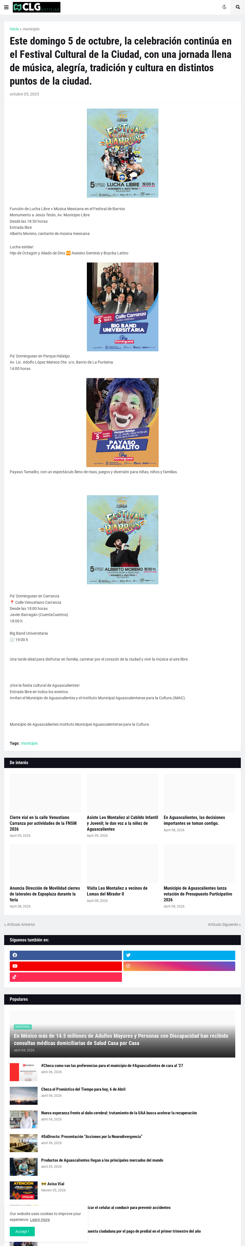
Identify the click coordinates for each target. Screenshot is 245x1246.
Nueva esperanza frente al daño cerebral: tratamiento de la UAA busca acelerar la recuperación (119, 1112)
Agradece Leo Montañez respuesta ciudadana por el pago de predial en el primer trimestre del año (121, 1231)
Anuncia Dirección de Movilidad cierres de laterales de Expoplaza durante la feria (45, 894)
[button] (6, 7)
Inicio (14, 29)
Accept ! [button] (22, 1231)
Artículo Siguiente (223, 924)
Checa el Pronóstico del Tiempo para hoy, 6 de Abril (83, 1089)
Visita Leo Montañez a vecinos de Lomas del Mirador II (117, 891)
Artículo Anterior (21, 924)
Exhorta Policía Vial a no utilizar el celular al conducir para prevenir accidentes (106, 1207)
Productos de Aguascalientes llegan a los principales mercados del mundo (102, 1160)
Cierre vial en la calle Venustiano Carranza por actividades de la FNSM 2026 (43, 823)
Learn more (40, 1219)
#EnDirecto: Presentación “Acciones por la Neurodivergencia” (92, 1136)
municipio (31, 29)
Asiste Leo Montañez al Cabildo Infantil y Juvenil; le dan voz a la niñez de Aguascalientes (122, 823)
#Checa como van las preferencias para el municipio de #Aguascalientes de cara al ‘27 (112, 1065)
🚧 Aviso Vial (52, 1183)
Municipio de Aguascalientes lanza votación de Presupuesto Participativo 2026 (198, 894)
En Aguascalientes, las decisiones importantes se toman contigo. (194, 820)
